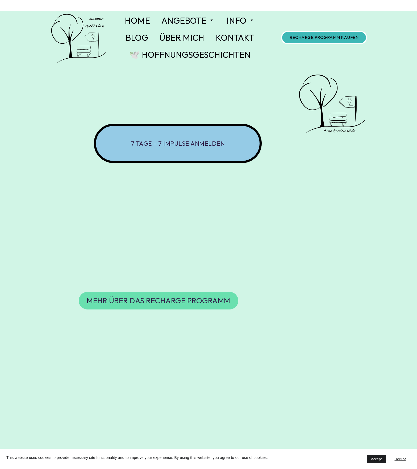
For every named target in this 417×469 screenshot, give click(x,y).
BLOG (137, 37)
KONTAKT (235, 37)
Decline (400, 459)
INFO (237, 20)
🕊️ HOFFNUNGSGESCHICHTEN (190, 54)
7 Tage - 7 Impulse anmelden (178, 143)
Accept (376, 459)
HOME (137, 20)
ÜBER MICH (182, 37)
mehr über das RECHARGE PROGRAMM (158, 300)
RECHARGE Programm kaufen (324, 37)
